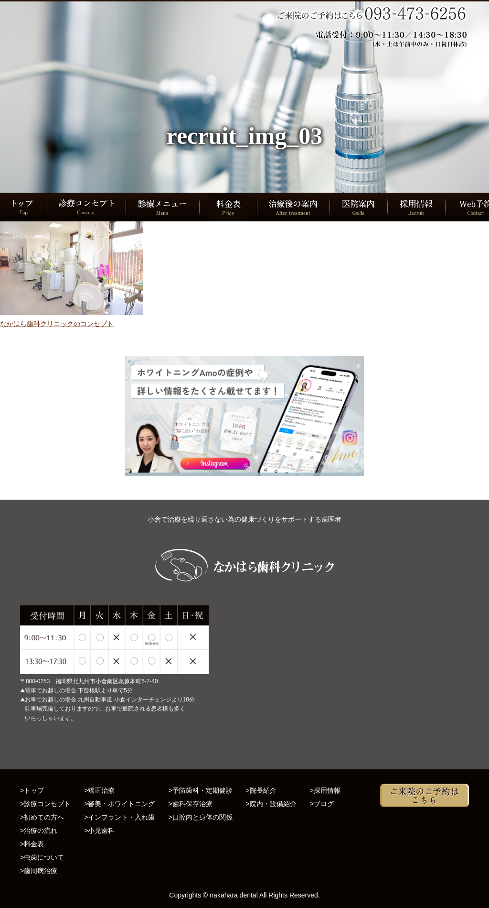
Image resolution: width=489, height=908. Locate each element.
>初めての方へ (42, 817)
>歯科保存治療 (190, 804)
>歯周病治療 (38, 871)
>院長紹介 (261, 790)
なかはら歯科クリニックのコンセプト (57, 324)
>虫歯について (42, 857)
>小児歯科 (99, 830)
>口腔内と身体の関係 (200, 817)
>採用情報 (325, 790)
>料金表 (32, 844)
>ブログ (322, 804)
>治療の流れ (38, 830)
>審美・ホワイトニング (119, 804)
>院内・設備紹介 (271, 804)
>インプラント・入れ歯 (119, 817)
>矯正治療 (99, 790)
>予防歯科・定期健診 (200, 790)
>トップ (32, 790)
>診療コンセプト (45, 804)
